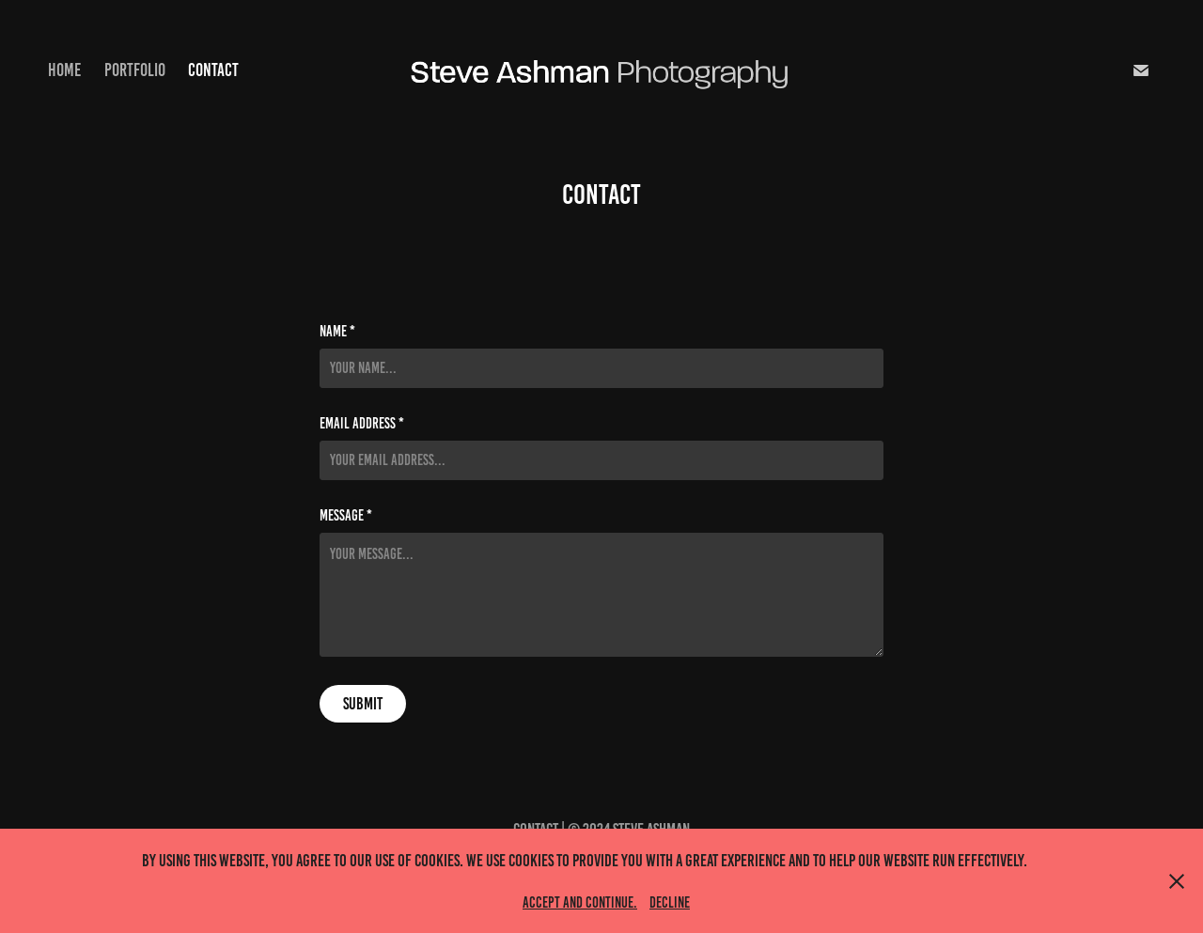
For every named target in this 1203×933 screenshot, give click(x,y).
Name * (337, 331)
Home (64, 70)
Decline (669, 902)
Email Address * (362, 423)
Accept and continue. (580, 902)
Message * (346, 515)
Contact (213, 70)
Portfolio (134, 70)
